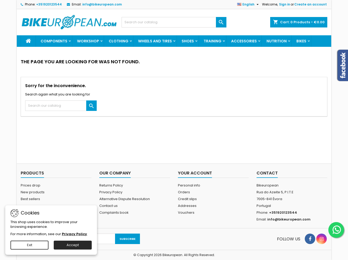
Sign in (284, 4)
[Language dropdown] (248, 4)
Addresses (187, 205)
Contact (267, 173)
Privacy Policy (110, 192)
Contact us (108, 205)
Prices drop (30, 185)
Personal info (189, 185)
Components (54, 41)
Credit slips (187, 198)
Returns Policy (111, 185)
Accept (73, 244)
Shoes (188, 41)
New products (33, 192)
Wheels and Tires (155, 41)
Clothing (118, 41)
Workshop (88, 41)
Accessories (244, 41)
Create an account (310, 4)
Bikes (301, 41)
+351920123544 (49, 4)
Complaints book (114, 212)
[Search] (174, 22)
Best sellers (30, 198)
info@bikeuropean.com (102, 4)
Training (212, 41)
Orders (184, 192)
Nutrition (277, 41)
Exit (29, 244)
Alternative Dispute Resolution (124, 198)
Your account (195, 173)
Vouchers (186, 212)
